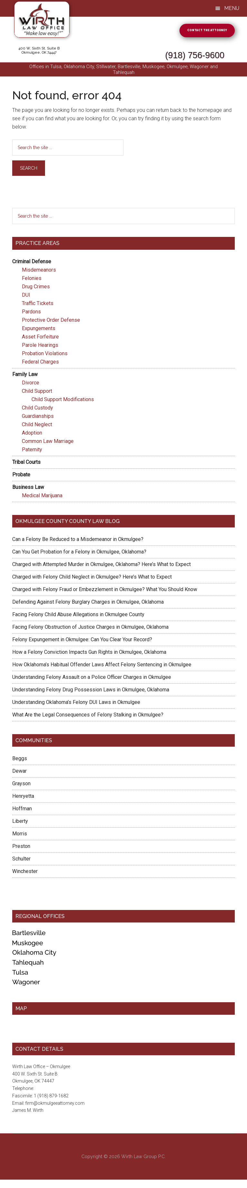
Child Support (37, 392)
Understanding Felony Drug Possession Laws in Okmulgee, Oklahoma (90, 691)
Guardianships (38, 417)
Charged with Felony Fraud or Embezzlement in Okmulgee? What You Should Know (104, 590)
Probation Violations (45, 354)
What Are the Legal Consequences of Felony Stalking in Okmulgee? (87, 716)
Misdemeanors (39, 271)
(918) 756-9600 (165, 53)
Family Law (25, 375)
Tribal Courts (26, 463)
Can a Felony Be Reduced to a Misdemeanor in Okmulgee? (77, 540)
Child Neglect (37, 425)
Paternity (32, 450)
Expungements (38, 329)
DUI (26, 296)
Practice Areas (37, 244)
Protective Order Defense (51, 321)
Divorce (30, 384)
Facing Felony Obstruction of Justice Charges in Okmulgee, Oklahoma (90, 628)
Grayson (21, 785)
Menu (231, 8)
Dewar (19, 772)
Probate (21, 476)
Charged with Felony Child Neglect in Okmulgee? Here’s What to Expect (92, 578)
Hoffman (22, 810)
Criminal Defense (31, 262)
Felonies (31, 279)
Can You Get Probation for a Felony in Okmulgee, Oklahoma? (79, 553)
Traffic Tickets (37, 304)
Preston (21, 847)
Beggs (19, 760)
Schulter (21, 860)
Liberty (20, 822)
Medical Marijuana (42, 496)
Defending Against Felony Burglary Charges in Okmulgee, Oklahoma (88, 603)
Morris (19, 835)
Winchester (25, 872)
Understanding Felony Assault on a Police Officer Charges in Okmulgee (91, 678)
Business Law (28, 488)
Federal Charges (40, 363)
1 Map (18, 1034)
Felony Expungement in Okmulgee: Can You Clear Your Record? (82, 640)
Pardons (31, 313)
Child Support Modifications (63, 400)
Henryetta (23, 797)
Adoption (32, 434)
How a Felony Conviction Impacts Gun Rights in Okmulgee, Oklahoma (89, 653)
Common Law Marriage (48, 442)
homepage (209, 111)
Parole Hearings (40, 346)
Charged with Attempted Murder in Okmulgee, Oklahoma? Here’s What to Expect (101, 565)
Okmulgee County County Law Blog (67, 522)
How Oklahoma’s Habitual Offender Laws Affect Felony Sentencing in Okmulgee (101, 665)
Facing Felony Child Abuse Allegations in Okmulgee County (78, 615)
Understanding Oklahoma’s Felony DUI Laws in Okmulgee (76, 703)
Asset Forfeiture (40, 338)
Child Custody (37, 409)
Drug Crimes (36, 287)
